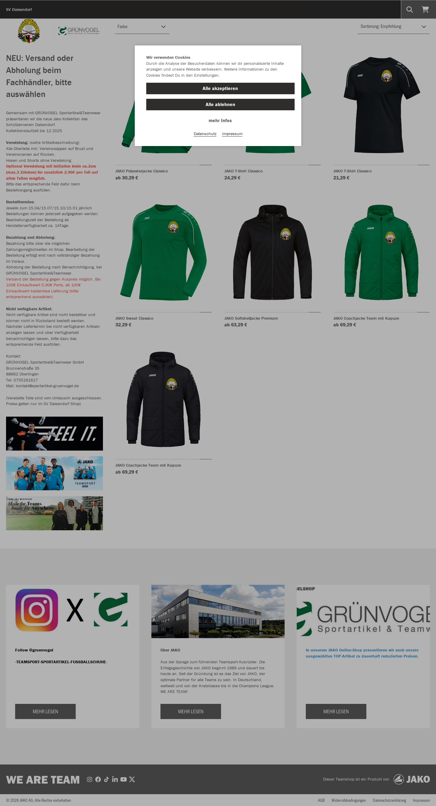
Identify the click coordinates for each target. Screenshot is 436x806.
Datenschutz (205, 133)
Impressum (232, 133)
